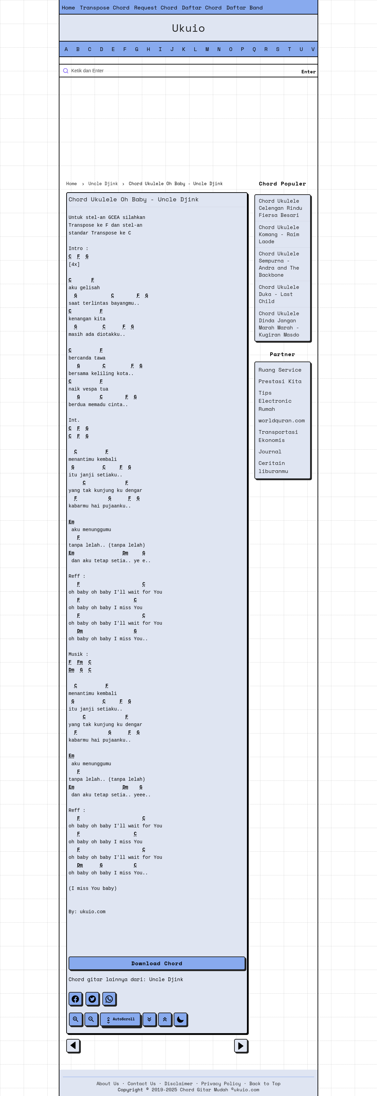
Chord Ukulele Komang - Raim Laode (279, 234)
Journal (270, 451)
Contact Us (142, 1083)
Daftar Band (244, 7)
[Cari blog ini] (188, 70)
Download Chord (156, 963)
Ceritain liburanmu (273, 467)
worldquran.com (281, 420)
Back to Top (264, 1083)
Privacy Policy (221, 1083)
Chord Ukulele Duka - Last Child (279, 294)
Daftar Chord (202, 7)
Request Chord (155, 7)
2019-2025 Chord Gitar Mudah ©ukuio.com (205, 1089)
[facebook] (75, 998)
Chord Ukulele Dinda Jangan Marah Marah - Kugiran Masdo (279, 323)
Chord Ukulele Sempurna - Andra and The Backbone (279, 264)
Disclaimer (179, 1083)
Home (68, 7)
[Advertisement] (188, 129)
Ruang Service (279, 370)
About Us (108, 1083)
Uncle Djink (166, 979)
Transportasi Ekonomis (278, 436)
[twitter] (92, 998)
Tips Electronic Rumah (275, 401)
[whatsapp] (109, 998)
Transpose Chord (104, 7)
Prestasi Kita (279, 381)
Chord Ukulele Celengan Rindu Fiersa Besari (280, 208)
